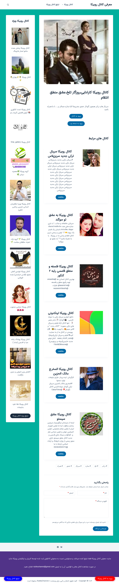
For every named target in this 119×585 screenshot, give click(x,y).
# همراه (60, 466)
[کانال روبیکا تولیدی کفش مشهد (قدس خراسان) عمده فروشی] (20, 258)
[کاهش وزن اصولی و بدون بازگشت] (20, 358)
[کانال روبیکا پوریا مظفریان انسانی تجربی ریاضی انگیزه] (20, 190)
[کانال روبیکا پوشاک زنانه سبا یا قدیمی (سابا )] (20, 325)
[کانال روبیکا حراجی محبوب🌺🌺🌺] (20, 293)
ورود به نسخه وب (76, 123)
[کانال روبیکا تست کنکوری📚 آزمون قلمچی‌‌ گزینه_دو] (20, 96)
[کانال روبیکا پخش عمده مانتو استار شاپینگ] (20, 36)
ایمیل (70, 493)
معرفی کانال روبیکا (101, 4)
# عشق (69, 466)
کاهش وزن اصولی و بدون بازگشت (20, 373)
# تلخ (96, 466)
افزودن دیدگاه (101, 501)
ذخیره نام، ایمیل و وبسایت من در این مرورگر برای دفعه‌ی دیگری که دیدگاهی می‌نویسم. (79, 522)
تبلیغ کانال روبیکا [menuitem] (52, 4)
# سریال (78, 466)
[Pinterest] (58, 547)
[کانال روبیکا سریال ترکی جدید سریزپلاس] (91, 158)
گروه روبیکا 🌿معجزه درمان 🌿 (20, 173)
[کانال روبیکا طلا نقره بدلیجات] (20, 390)
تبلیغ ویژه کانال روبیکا (20, 415)
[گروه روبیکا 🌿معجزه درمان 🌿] (20, 157)
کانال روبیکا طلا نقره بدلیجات (20, 406)
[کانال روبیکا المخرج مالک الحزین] (91, 378)
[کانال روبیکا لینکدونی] (91, 322)
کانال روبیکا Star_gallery (20, 142)
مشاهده (60, 197)
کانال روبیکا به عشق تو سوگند (61, 217)
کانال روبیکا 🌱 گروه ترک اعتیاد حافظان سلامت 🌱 (20, 241)
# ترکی (104, 466)
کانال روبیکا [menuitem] (67, 4)
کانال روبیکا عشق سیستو (60, 416)
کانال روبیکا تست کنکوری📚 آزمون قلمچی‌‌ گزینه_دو (20, 111)
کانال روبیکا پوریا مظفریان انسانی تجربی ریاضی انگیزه (20, 206)
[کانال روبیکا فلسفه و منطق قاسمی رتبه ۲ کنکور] (91, 276)
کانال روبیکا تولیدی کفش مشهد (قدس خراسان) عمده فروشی (20, 274)
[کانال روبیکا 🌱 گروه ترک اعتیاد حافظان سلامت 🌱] (20, 225)
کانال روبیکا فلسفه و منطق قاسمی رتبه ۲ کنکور (61, 271)
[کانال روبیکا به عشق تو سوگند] (91, 224)
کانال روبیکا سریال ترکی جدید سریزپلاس (61, 154)
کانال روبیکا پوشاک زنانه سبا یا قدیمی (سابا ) (20, 341)
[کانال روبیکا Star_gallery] (20, 128)
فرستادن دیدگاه (100, 528)
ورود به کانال (76, 116)
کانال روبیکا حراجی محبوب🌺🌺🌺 (20, 308)
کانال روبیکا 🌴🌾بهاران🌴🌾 (20, 79)
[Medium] (61, 547)
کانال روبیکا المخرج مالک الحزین (61, 371)
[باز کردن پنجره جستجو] (8, 5)
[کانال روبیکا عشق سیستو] (91, 424)
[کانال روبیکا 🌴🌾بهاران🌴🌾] (20, 65)
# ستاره (88, 466)
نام (105, 493)
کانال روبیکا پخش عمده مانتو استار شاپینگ (20, 50)
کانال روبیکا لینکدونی (61, 313)
